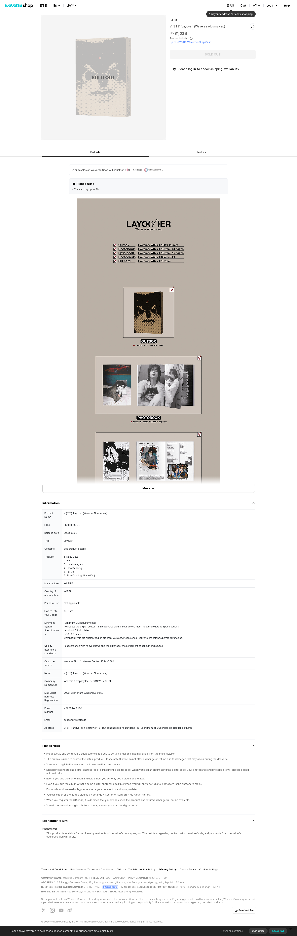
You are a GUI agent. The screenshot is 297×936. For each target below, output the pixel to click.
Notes (201, 152)
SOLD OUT (213, 54)
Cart (243, 5)
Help (287, 5)
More (148, 488)
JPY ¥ (70, 5)
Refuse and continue (232, 931)
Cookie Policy (188, 869)
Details (95, 152)
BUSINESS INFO (110, 887)
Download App (244, 910)
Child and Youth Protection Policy (136, 869)
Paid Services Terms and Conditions (91, 869)
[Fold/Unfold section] (148, 503)
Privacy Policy (167, 869)
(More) (110, 930)
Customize (258, 931)
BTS (173, 20)
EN (55, 5)
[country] (230, 5)
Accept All (278, 931)
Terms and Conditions (54, 869)
